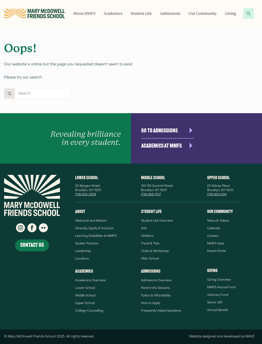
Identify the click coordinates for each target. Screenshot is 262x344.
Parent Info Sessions (155, 288)
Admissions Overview (156, 280)
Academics (113, 13)
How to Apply (150, 303)
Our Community (203, 13)
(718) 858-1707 (151, 194)
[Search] (9, 93)
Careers (213, 236)
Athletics (147, 236)
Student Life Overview (157, 220)
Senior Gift (214, 302)
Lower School (85, 288)
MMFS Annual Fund (221, 287)
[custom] (43, 227)
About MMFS (84, 13)
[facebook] (31, 227)
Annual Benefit (217, 310)
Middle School (85, 295)
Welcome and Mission (91, 220)
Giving (230, 13)
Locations (82, 258)
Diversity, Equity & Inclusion (94, 228)
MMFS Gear (216, 243)
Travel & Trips (150, 243)
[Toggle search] (248, 13)
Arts (144, 228)
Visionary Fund (217, 295)
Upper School (85, 303)
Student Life (141, 13)
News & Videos (218, 220)
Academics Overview (90, 280)
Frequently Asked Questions (161, 310)
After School (150, 258)
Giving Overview (219, 279)
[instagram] (20, 227)
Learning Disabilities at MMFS (96, 236)
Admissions (170, 13)
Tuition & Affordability (156, 295)
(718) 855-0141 (217, 194)
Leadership (83, 251)
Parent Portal (216, 251)
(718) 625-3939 (85, 194)
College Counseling (89, 310)
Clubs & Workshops (155, 251)
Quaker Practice (86, 243)
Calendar (213, 228)
